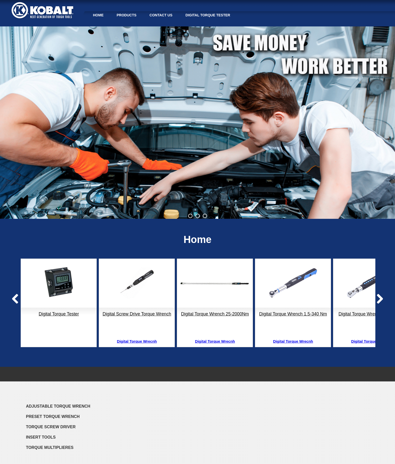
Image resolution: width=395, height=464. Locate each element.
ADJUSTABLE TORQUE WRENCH (58, 406)
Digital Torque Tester (207, 15)
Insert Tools (41, 437)
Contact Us (161, 15)
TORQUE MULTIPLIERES (50, 447)
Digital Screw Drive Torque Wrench (137, 313)
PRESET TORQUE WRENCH (53, 416)
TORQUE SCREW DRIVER (51, 427)
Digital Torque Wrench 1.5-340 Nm (293, 313)
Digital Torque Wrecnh (137, 341)
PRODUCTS (127, 15)
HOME (98, 15)
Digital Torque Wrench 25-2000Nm (215, 313)
